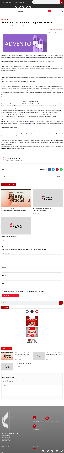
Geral (8, 19)
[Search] (61, 2)
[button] (62, 11)
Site (3, 284)
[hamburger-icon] (49, 11)
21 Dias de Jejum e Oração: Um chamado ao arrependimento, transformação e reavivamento (13, 209)
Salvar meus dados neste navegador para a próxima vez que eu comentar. (23, 292)
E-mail (4, 275)
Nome (4, 267)
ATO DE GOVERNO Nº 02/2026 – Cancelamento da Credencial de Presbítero (46, 209)
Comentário (6, 253)
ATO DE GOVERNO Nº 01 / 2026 (9, 237)
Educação (3, 19)
